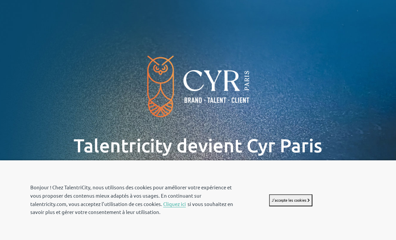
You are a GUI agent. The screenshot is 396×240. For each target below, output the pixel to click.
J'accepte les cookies (291, 200)
